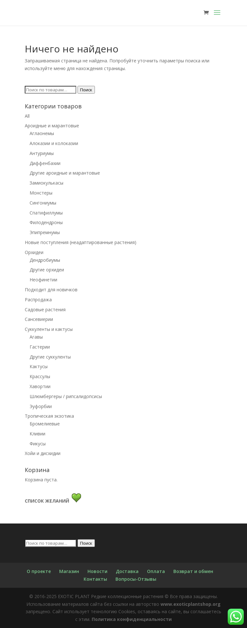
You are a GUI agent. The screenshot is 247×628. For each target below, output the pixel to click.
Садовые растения (45, 309)
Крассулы (40, 376)
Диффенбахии (45, 163)
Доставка (127, 571)
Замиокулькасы (46, 183)
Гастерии (40, 347)
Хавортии (40, 386)
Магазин (69, 571)
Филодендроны (46, 222)
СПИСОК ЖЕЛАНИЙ (48, 501)
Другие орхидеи (47, 270)
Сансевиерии (39, 319)
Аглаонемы (42, 133)
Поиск (86, 90)
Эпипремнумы (45, 232)
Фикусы (38, 444)
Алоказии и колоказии (54, 143)
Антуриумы (42, 153)
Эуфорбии (41, 406)
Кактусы (39, 366)
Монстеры (41, 193)
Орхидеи (34, 252)
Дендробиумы (45, 260)
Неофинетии (43, 280)
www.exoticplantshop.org (190, 604)
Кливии (37, 434)
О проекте (39, 571)
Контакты (95, 579)
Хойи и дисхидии (42, 453)
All (27, 116)
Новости (97, 571)
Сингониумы (43, 203)
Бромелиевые (45, 424)
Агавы (36, 337)
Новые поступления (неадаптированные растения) (80, 242)
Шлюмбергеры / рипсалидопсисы (66, 396)
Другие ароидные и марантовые (65, 173)
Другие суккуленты (50, 357)
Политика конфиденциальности (132, 619)
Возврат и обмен (193, 571)
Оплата (156, 571)
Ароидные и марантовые (52, 126)
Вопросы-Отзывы (135, 579)
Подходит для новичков (51, 290)
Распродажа (38, 299)
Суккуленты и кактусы (49, 329)
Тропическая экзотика (49, 416)
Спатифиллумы (46, 213)
